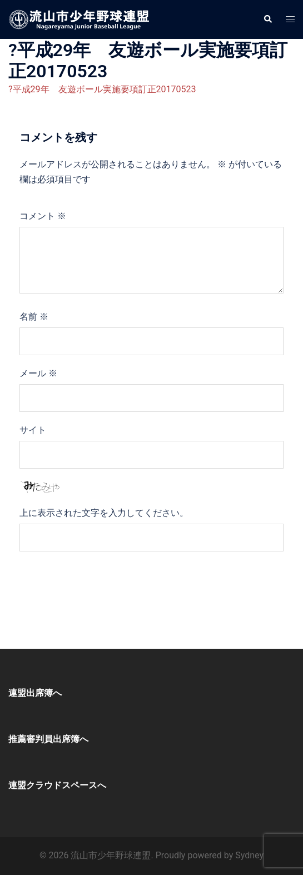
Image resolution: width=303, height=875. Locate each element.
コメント (42, 216)
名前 (33, 316)
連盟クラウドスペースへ (57, 785)
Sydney (249, 855)
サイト (32, 430)
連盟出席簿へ (35, 693)
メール (38, 373)
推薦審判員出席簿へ (48, 739)
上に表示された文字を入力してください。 (103, 513)
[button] (267, 19)
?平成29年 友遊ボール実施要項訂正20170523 (102, 89)
